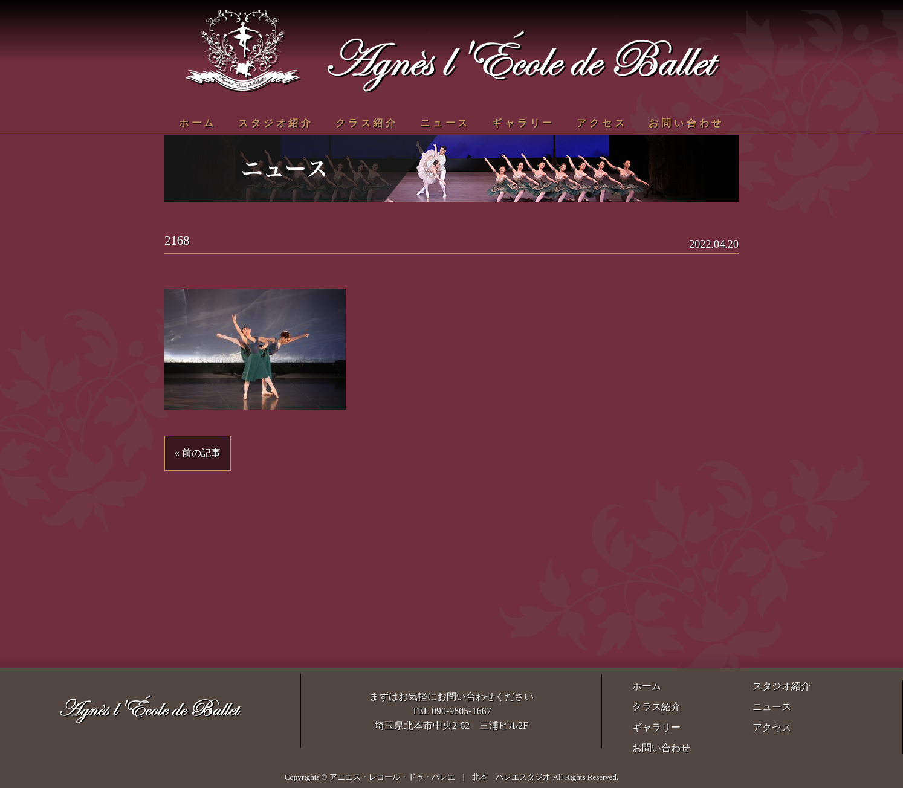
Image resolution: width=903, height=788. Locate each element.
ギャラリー (523, 123)
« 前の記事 (198, 453)
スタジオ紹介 (276, 123)
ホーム (197, 123)
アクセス (602, 123)
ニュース (445, 123)
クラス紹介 (366, 123)
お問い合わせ (686, 123)
